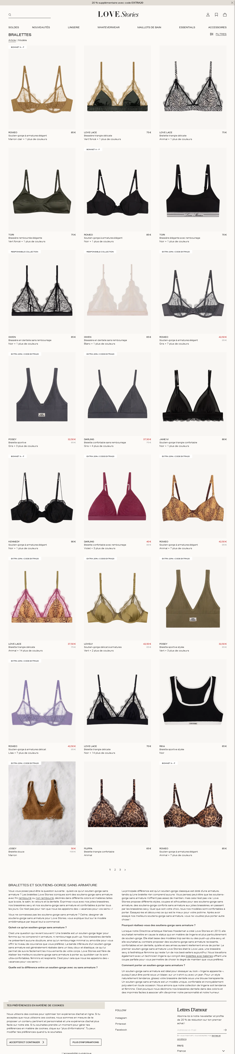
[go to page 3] (120, 868)
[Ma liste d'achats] (216, 13)
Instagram (121, 1016)
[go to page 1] (109, 868)
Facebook (121, 1028)
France (181, 1049)
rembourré (25, 896)
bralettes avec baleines (199, 954)
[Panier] (224, 13)
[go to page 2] (115, 868)
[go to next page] (125, 868)
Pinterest (120, 1022)
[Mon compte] (208, 13)
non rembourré (45, 896)
